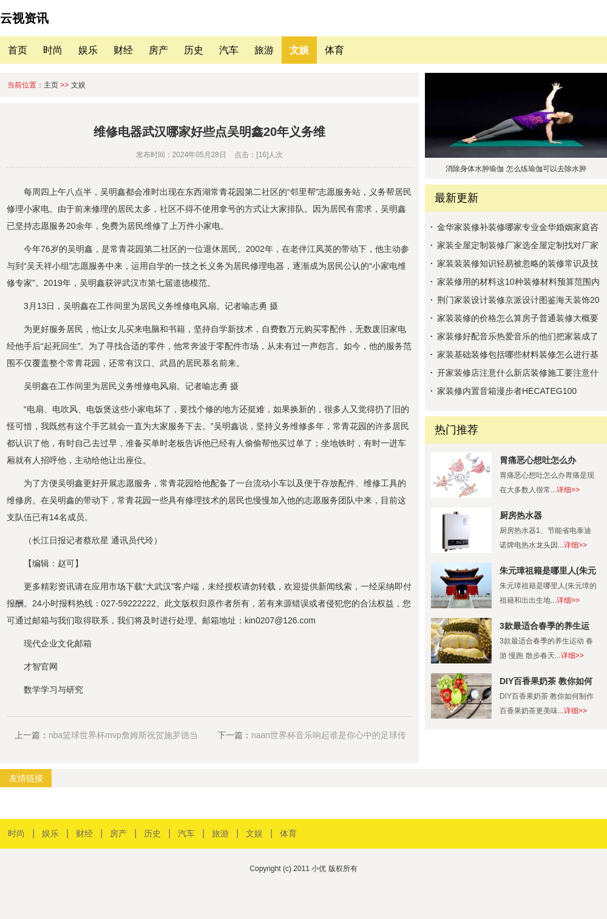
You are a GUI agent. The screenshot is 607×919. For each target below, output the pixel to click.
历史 (193, 50)
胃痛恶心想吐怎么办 (538, 460)
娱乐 (88, 50)
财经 (123, 50)
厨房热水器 (521, 515)
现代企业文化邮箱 (58, 643)
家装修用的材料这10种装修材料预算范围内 (518, 282)
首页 (17, 50)
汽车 (229, 50)
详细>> (568, 490)
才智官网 (41, 666)
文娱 (299, 50)
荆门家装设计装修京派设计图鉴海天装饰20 (518, 300)
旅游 (264, 50)
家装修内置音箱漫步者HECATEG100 (507, 391)
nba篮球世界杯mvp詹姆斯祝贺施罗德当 (123, 735)
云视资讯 (24, 18)
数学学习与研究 (53, 689)
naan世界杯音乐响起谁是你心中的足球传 (328, 735)
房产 (158, 50)
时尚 (53, 50)
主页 (51, 85)
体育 (334, 50)
